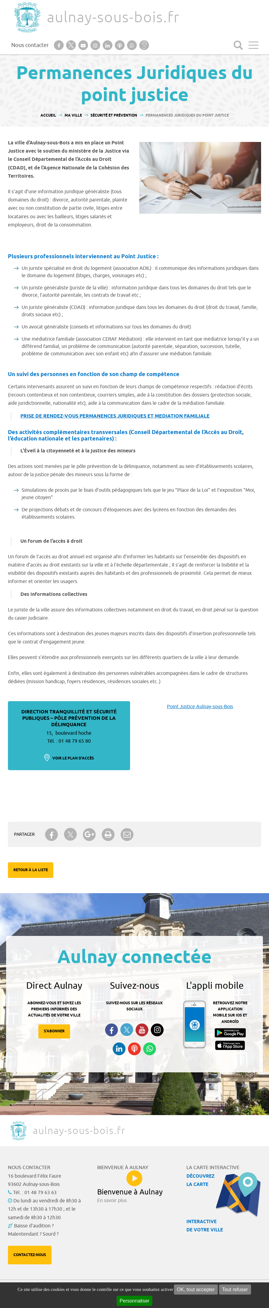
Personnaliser (135, 1300)
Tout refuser (235, 1289)
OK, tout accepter (196, 1289)
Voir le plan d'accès (73, 758)
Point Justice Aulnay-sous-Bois (200, 707)
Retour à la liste (30, 870)
